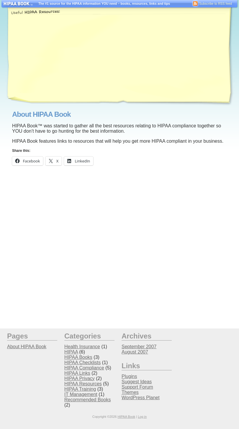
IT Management (80, 394)
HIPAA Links (77, 373)
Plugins (129, 376)
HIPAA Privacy (79, 378)
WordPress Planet (141, 397)
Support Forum (137, 386)
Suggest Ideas (137, 381)
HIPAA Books (78, 357)
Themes (130, 392)
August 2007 (135, 351)
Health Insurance (82, 346)
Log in (142, 416)
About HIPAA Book (26, 346)
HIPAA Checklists (82, 362)
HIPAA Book (126, 416)
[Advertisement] (107, 58)
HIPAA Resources (83, 383)
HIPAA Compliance (84, 367)
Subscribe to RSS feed (211, 3)
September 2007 (139, 346)
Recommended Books (87, 399)
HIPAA (71, 351)
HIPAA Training (80, 389)
